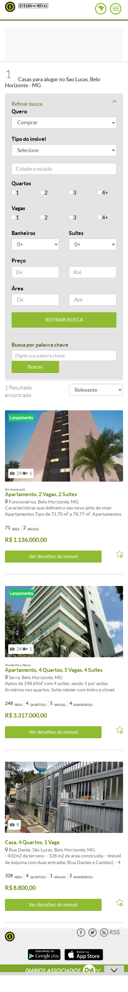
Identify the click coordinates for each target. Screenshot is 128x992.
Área (17, 288)
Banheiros (23, 233)
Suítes (76, 233)
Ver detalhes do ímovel (53, 556)
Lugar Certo (10, 7)
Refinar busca (64, 103)
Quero (19, 111)
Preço (19, 260)
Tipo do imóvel (29, 139)
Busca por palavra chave (40, 345)
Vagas (18, 208)
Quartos (21, 183)
